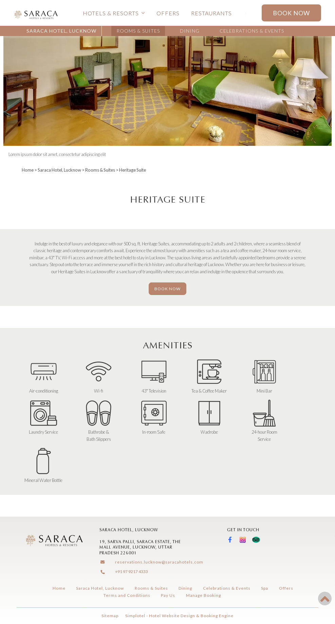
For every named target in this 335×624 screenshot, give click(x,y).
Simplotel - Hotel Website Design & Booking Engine (179, 615)
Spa (264, 588)
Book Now (291, 13)
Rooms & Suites (138, 31)
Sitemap (109, 615)
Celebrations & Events (252, 31)
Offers (168, 13)
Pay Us (168, 595)
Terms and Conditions (127, 595)
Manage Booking (203, 595)
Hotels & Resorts (114, 13)
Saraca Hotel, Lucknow (61, 31)
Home (28, 170)
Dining (190, 31)
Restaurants (211, 13)
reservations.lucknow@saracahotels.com (159, 562)
